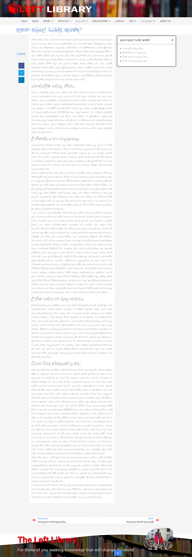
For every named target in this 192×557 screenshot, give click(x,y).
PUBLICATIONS (101, 21)
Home (24, 21)
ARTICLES (64, 21)
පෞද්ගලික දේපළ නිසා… (133, 48)
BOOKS (48, 21)
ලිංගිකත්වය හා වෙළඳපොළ (134, 52)
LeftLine (119, 21)
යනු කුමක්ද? (148, 21)
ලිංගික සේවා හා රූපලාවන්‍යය (135, 56)
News (35, 21)
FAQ (132, 21)
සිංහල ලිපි (81, 21)
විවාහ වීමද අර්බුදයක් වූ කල (134, 61)
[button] (21, 66)
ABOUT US (165, 21)
